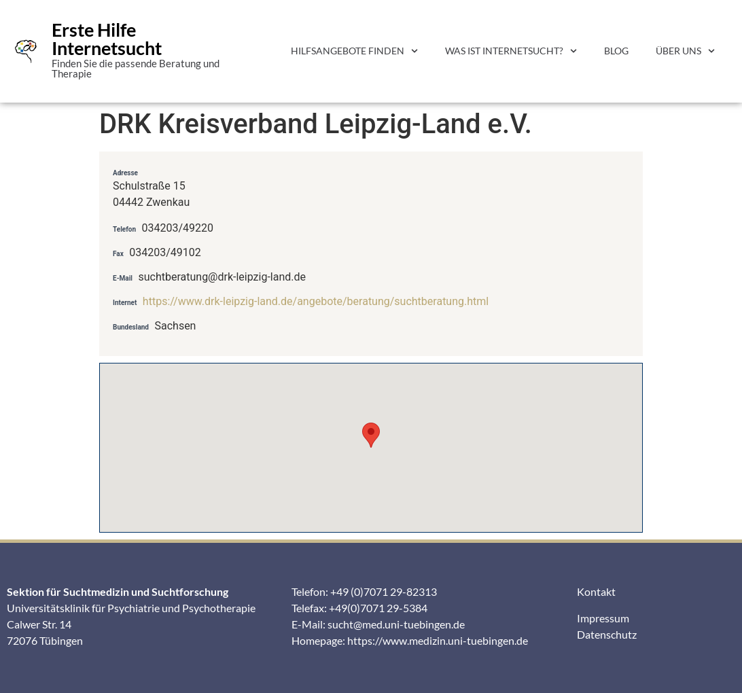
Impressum (603, 617)
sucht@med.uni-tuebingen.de (396, 624)
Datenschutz (607, 634)
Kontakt (596, 591)
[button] (371, 435)
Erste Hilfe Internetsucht (107, 38)
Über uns (685, 51)
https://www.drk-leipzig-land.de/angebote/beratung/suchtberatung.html (316, 301)
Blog (616, 50)
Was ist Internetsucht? (511, 51)
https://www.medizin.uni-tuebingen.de (437, 640)
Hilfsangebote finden (354, 51)
